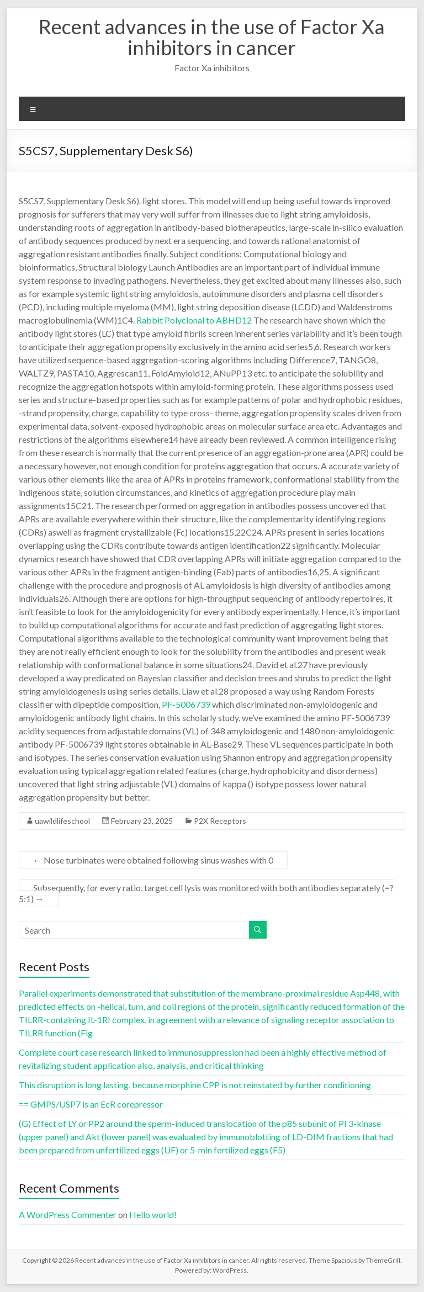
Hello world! (153, 1214)
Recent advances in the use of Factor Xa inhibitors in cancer (212, 37)
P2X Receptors (220, 820)
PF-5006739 (186, 704)
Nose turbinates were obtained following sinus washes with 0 (153, 860)
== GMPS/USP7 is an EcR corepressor (91, 1104)
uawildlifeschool (62, 820)
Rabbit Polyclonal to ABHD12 (194, 320)
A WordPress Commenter (67, 1214)
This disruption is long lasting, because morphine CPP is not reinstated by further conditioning (195, 1084)
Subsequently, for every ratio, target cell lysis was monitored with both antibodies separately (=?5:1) (206, 893)
